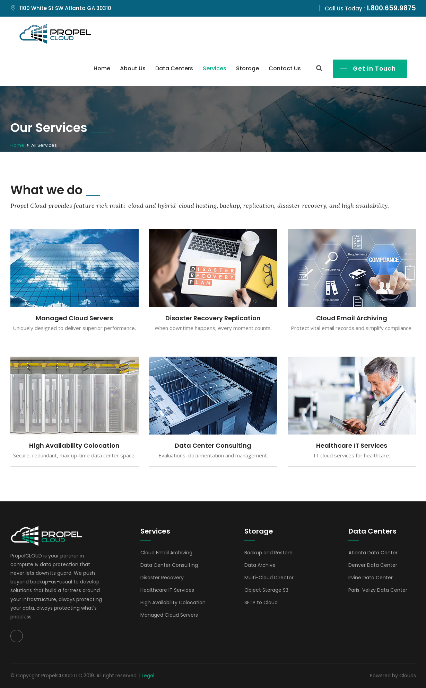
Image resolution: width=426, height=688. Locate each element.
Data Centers (174, 68)
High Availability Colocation (74, 445)
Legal (148, 675)
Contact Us (285, 68)
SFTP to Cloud (261, 602)
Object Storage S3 (266, 590)
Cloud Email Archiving (351, 318)
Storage (247, 68)
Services (214, 68)
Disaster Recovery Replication (213, 318)
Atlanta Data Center (373, 552)
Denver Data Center (372, 565)
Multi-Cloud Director (269, 577)
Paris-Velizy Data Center (377, 590)
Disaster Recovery (162, 577)
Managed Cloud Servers (74, 318)
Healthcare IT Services (351, 445)
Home (102, 68)
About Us (133, 68)
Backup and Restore (268, 552)
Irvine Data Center (370, 577)
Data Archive (260, 565)
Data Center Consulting (213, 445)
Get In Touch (374, 68)
